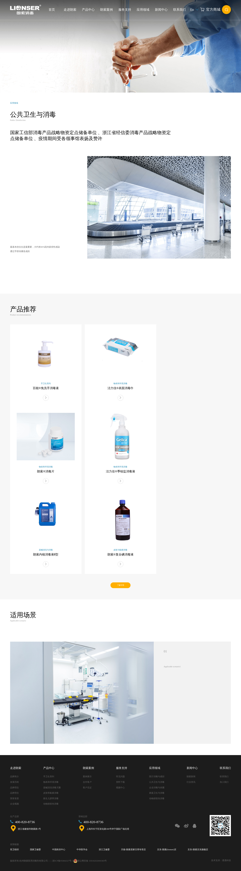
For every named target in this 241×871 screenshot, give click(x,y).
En (194, 9)
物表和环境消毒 (51, 782)
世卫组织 (14, 849)
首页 (52, 9)
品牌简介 (14, 776)
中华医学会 (82, 849)
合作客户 (87, 782)
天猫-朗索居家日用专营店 (133, 849)
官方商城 (210, 9)
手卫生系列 (48, 776)
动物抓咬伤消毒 (51, 804)
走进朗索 (70, 9)
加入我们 (224, 782)
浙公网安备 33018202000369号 (92, 861)
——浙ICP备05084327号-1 (60, 861)
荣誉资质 (14, 798)
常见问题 (120, 776)
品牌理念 (14, 787)
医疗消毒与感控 (156, 776)
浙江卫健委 (104, 849)
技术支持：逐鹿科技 (221, 860)
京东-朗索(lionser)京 (166, 849)
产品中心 (88, 9)
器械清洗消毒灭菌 (52, 787)
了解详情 (120, 585)
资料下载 (120, 782)
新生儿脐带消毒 (51, 798)
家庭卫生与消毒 (156, 793)
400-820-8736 (25, 822)
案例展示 (87, 776)
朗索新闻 (191, 776)
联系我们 (179, 9)
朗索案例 (106, 9)
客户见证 (87, 787)
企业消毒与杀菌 (156, 787)
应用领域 (143, 9)
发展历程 (14, 782)
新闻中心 (161, 9)
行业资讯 (191, 782)
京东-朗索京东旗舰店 (198, 849)
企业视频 (14, 804)
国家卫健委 (35, 849)
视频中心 (120, 787)
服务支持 (124, 9)
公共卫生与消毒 (156, 782)
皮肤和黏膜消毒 (51, 793)
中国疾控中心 (58, 849)
